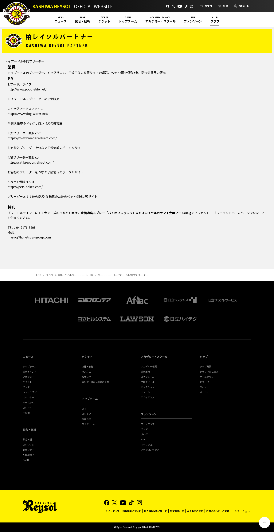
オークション (148, 444)
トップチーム (128, 21)
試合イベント (30, 371)
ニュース (61, 21)
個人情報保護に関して (155, 511)
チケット (104, 21)
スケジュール (88, 424)
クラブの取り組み (209, 371)
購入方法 (86, 371)
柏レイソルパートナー (71, 275)
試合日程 (27, 439)
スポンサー (28, 397)
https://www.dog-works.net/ (28, 113)
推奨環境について (132, 511)
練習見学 (86, 418)
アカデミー (28, 376)
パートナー (205, 392)
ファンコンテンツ (150, 449)
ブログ (144, 434)
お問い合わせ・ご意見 (217, 511)
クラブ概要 (205, 366)
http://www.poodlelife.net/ (27, 89)
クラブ (214, 21)
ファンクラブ (30, 392)
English (246, 511)
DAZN (26, 460)
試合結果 (145, 371)
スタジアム (28, 444)
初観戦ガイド (30, 454)
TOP (38, 275)
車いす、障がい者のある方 (95, 381)
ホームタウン (30, 402)
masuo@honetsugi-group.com (29, 237)
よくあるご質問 (195, 511)
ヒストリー (205, 381)
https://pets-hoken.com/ (25, 186)
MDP (143, 439)
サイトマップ (112, 511)
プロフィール (148, 381)
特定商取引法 (177, 511)
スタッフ (86, 413)
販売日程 (86, 376)
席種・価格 (87, 366)
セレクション (148, 387)
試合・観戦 (82, 21)
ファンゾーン (193, 21)
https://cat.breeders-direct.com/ (31, 162)
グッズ (26, 387)
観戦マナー (28, 449)
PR (91, 275)
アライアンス (148, 397)
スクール (27, 407)
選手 (84, 408)
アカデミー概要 (149, 366)
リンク (235, 511)
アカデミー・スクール (160, 21)
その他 (26, 412)
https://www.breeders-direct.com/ (32, 138)
